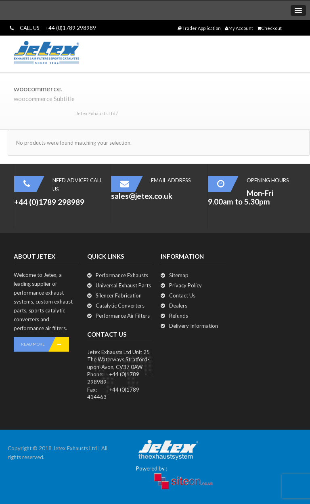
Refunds (178, 315)
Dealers (178, 305)
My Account (239, 28)
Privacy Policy (185, 285)
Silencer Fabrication (119, 295)
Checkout (269, 28)
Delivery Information (193, 326)
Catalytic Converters (120, 305)
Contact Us (182, 295)
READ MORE (45, 344)
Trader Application (199, 28)
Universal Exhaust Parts (123, 285)
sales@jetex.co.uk (141, 195)
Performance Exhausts (122, 275)
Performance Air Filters (123, 315)
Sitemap (179, 275)
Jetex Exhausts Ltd (95, 113)
